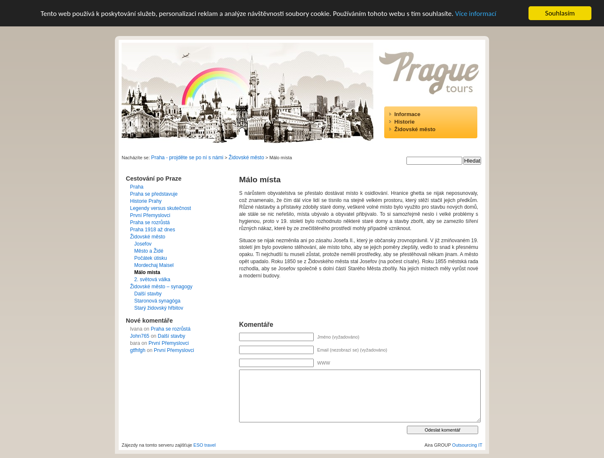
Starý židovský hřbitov (158, 308)
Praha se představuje (153, 194)
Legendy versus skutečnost (160, 208)
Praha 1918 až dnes (152, 230)
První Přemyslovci (150, 215)
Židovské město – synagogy (161, 287)
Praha (136, 187)
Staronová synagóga (157, 301)
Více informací (475, 13)
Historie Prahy (145, 201)
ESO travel (204, 445)
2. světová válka (152, 279)
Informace (407, 114)
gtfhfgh (138, 350)
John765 (139, 336)
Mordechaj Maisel (154, 265)
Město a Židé (148, 251)
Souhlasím (560, 13)
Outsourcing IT (467, 445)
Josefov (142, 244)
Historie (404, 122)
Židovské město (414, 129)
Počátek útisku (150, 258)
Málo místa (147, 272)
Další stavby (147, 294)
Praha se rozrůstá (150, 222)
